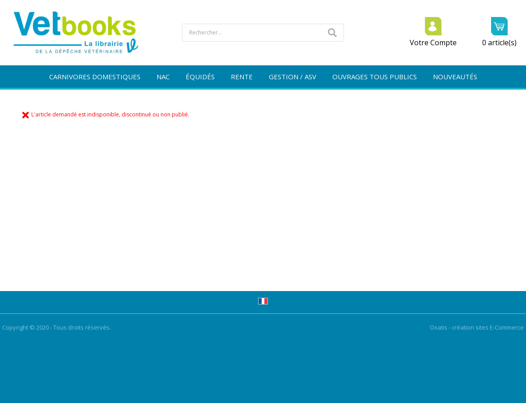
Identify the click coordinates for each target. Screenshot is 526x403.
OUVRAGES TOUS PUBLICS (374, 76)
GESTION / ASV (292, 76)
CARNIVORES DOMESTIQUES (94, 76)
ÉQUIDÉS (200, 76)
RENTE (242, 76)
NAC (163, 76)
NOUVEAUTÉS (455, 76)
